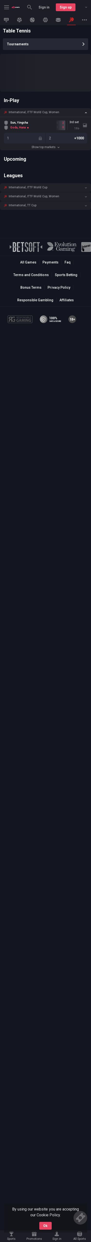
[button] (45, 112)
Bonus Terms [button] (30, 287)
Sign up (66, 7)
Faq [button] (68, 262)
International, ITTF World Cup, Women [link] (34, 112)
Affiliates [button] (66, 300)
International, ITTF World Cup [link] (28, 187)
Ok (45, 1226)
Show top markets (45, 147)
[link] (16, 7)
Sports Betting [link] (66, 275)
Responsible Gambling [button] (35, 300)
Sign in (44, 7)
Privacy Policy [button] (59, 287)
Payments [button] (50, 262)
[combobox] (82, 7)
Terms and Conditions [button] (31, 275)
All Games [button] (28, 262)
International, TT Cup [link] (22, 205)
